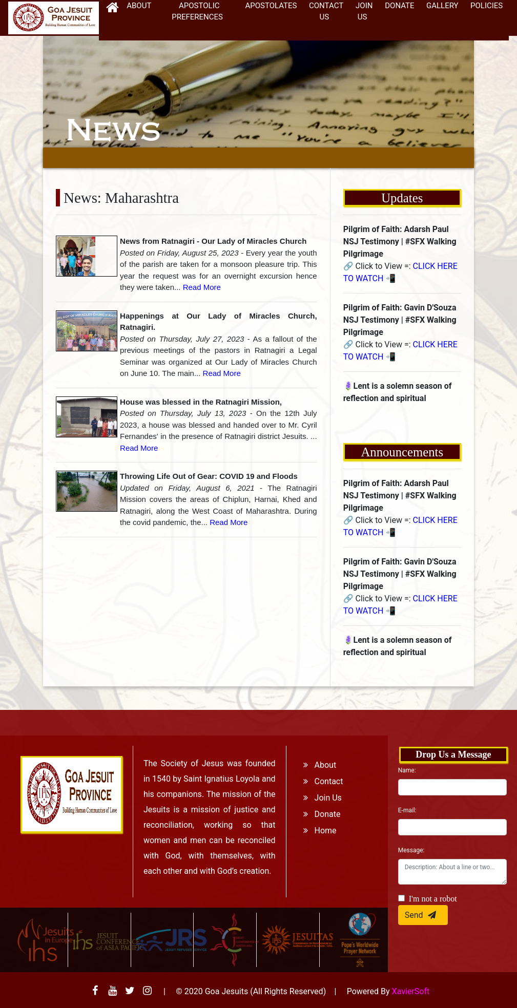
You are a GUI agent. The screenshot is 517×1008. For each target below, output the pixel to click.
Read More (202, 287)
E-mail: (407, 810)
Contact (320, 781)
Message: (411, 850)
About (317, 765)
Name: (407, 770)
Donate (319, 814)
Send (423, 915)
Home (317, 830)
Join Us (319, 798)
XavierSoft (411, 991)
